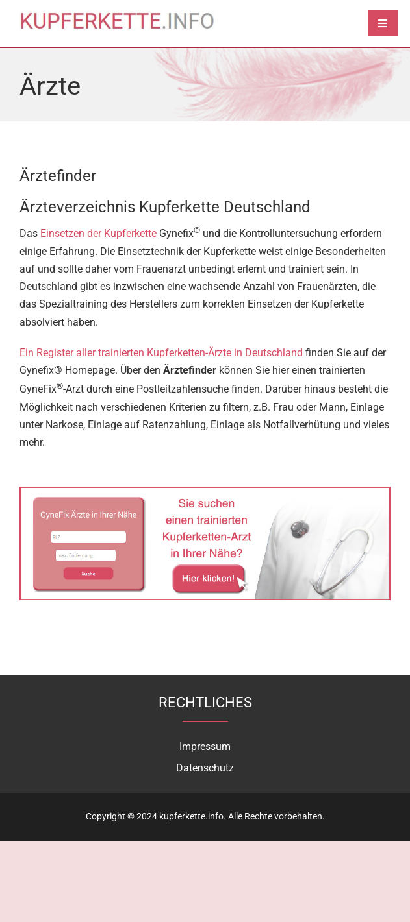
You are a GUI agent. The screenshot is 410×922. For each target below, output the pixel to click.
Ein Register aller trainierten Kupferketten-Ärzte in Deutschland (161, 352)
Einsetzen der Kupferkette (98, 234)
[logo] (116, 16)
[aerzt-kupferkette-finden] (205, 491)
